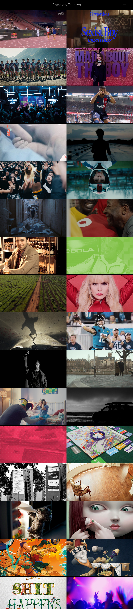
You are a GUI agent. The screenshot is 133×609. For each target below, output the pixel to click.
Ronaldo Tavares (66, 5)
